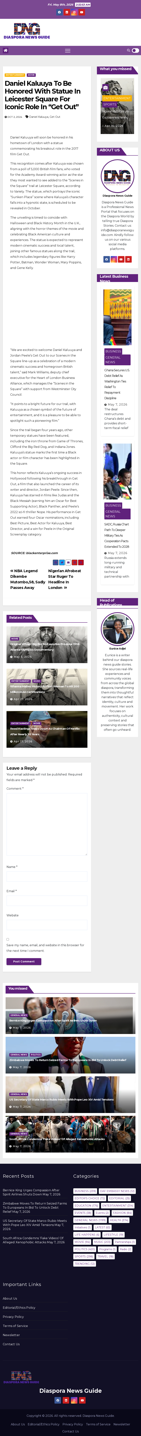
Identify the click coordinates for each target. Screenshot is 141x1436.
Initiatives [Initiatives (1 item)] (83, 1227)
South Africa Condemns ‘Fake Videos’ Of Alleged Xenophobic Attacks (57, 1139)
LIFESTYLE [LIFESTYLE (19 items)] (113, 1234)
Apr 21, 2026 (23, 699)
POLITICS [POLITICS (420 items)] (85, 1249)
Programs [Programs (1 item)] (107, 1249)
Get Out (55, 117)
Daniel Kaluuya (38, 117)
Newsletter (11, 1335)
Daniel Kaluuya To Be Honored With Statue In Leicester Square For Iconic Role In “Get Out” (42, 95)
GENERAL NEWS (112, 360)
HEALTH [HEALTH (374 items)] (119, 1220)
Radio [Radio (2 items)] (125, 1249)
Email (12, 891)
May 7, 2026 (117, 404)
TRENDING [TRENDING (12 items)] (85, 1263)
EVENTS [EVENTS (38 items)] (83, 1213)
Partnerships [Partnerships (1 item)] (125, 1242)
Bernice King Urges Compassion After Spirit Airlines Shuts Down (53, 1020)
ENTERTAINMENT (15, 75)
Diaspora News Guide (70, 1390)
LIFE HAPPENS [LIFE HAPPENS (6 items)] (87, 1234)
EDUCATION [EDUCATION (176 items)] (86, 1205)
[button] (128, 50)
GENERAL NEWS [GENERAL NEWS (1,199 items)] (90, 1220)
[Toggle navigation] (68, 50)
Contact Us (11, 1344)
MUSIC (36, 681)
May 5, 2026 (23, 656)
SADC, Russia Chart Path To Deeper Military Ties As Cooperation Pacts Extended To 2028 (116, 535)
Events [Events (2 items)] (102, 1213)
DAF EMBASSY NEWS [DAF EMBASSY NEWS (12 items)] (117, 1191)
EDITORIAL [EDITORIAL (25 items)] (119, 1198)
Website (13, 915)
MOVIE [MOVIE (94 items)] (82, 1242)
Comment (15, 788)
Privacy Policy (13, 1317)
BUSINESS (113, 351)
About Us (10, 1298)
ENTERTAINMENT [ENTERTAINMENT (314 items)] (117, 1205)
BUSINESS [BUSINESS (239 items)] (85, 1191)
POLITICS (36, 1055)
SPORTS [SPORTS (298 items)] (84, 1256)
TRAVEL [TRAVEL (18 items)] (105, 1256)
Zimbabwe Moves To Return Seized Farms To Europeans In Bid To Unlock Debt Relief (67, 1060)
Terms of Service (15, 1326)
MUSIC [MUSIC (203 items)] (102, 1242)
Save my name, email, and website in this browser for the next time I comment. (45, 948)
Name (12, 867)
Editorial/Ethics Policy (19, 1307)
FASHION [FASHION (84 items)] (122, 1213)
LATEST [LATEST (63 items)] (102, 1227)
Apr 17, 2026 (23, 741)
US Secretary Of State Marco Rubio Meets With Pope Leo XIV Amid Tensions (61, 1099)
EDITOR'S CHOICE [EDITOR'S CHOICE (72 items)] (90, 1198)
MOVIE (31, 75)
